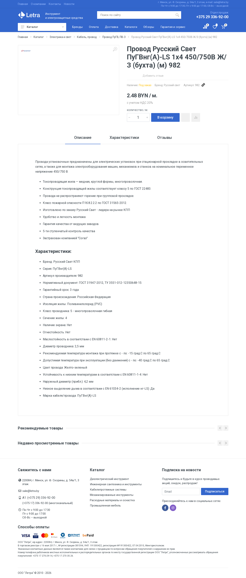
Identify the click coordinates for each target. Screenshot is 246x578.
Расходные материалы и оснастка (112, 500)
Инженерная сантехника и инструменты (116, 484)
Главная (23, 4)
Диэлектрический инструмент (109, 479)
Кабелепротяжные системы (108, 489)
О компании (38, 4)
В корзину (165, 117)
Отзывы (164, 137)
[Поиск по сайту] (135, 15)
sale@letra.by (30, 491)
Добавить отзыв (153, 75)
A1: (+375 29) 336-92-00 (38, 497)
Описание (82, 137)
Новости (69, 4)
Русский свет (172, 85)
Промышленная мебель (105, 505)
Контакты (55, 4)
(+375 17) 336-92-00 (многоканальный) (47, 503)
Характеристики (124, 137)
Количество (137, 110)
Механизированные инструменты (111, 495)
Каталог (42, 27)
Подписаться (214, 491)
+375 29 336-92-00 (212, 17)
